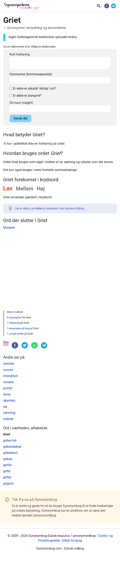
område (8, 363)
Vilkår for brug (72, 540)
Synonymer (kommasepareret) (31, 74)
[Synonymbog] (23, 6)
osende (8, 419)
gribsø (7, 459)
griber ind (9, 440)
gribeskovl (10, 453)
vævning (9, 413)
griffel (7, 465)
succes (8, 370)
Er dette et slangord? (26, 95)
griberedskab (12, 446)
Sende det (20, 118)
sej (5, 406)
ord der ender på (18, 333)
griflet (7, 477)
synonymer (15, 317)
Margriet (9, 227)
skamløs (9, 400)
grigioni (8, 483)
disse (7, 394)
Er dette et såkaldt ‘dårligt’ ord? (33, 88)
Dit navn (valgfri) (21, 103)
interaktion (10, 376)
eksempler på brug (19, 328)
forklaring (14, 322)
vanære (8, 382)
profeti (7, 388)
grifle (6, 471)
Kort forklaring (20, 54)
